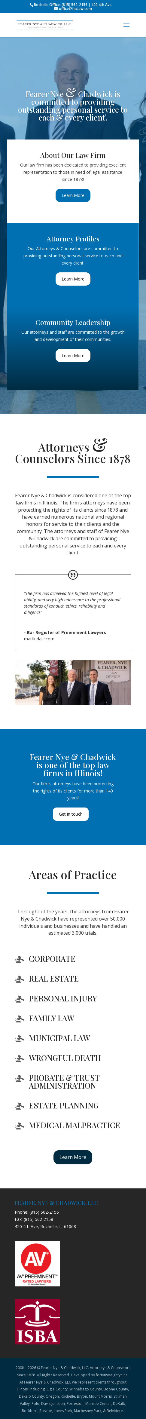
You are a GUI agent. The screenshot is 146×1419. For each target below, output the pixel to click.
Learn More (73, 195)
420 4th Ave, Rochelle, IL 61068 (45, 1226)
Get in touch (71, 814)
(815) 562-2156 (44, 1212)
